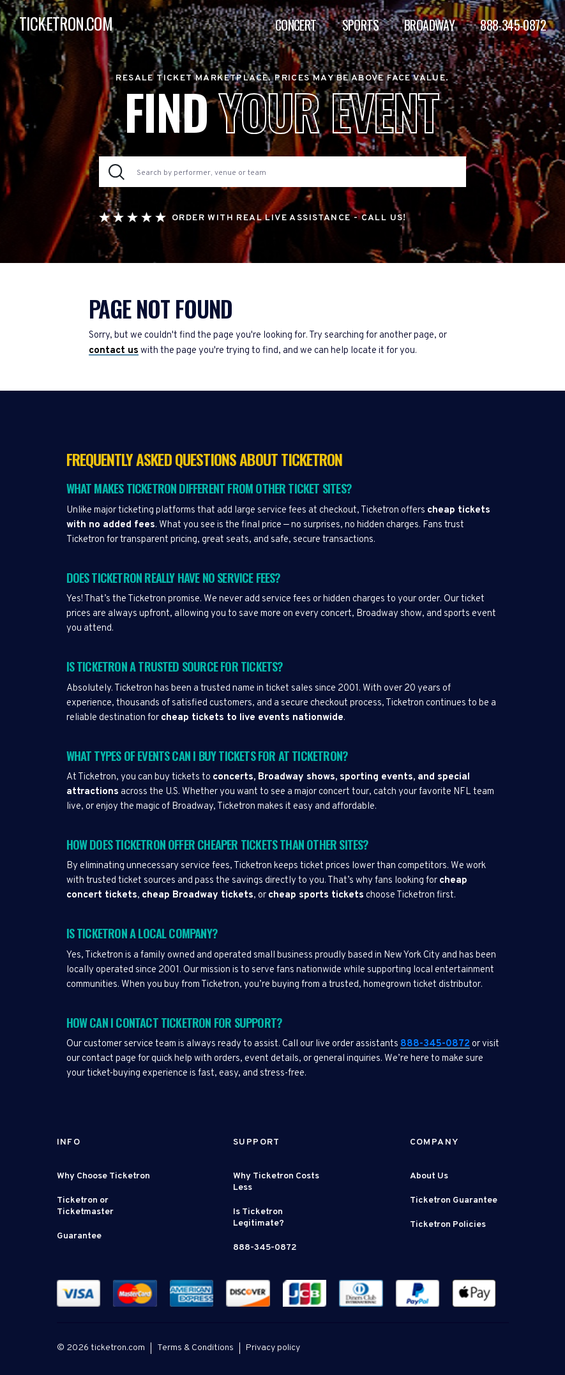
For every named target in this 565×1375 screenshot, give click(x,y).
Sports (360, 25)
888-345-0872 (513, 25)
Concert (296, 25)
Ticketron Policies (448, 1224)
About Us (429, 1176)
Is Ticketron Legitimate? (258, 1217)
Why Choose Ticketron (103, 1176)
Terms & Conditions (195, 1347)
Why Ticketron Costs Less (276, 1182)
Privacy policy (273, 1347)
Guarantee (79, 1236)
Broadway (429, 25)
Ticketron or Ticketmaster (85, 1206)
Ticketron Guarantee (453, 1200)
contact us (114, 351)
